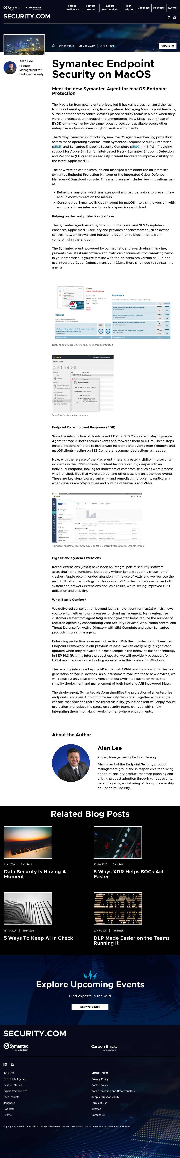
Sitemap (96, 1109)
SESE (57, 146)
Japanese (144, 8)
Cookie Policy (99, 1085)
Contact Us (98, 1115)
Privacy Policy (99, 1079)
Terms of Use (99, 1103)
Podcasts (159, 8)
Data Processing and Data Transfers (113, 1091)
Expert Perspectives (110, 8)
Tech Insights (128, 8)
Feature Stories (90, 8)
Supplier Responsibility (105, 1097)
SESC (135, 146)
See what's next (90, 1007)
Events (172, 8)
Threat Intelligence (72, 8)
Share (167, 46)
